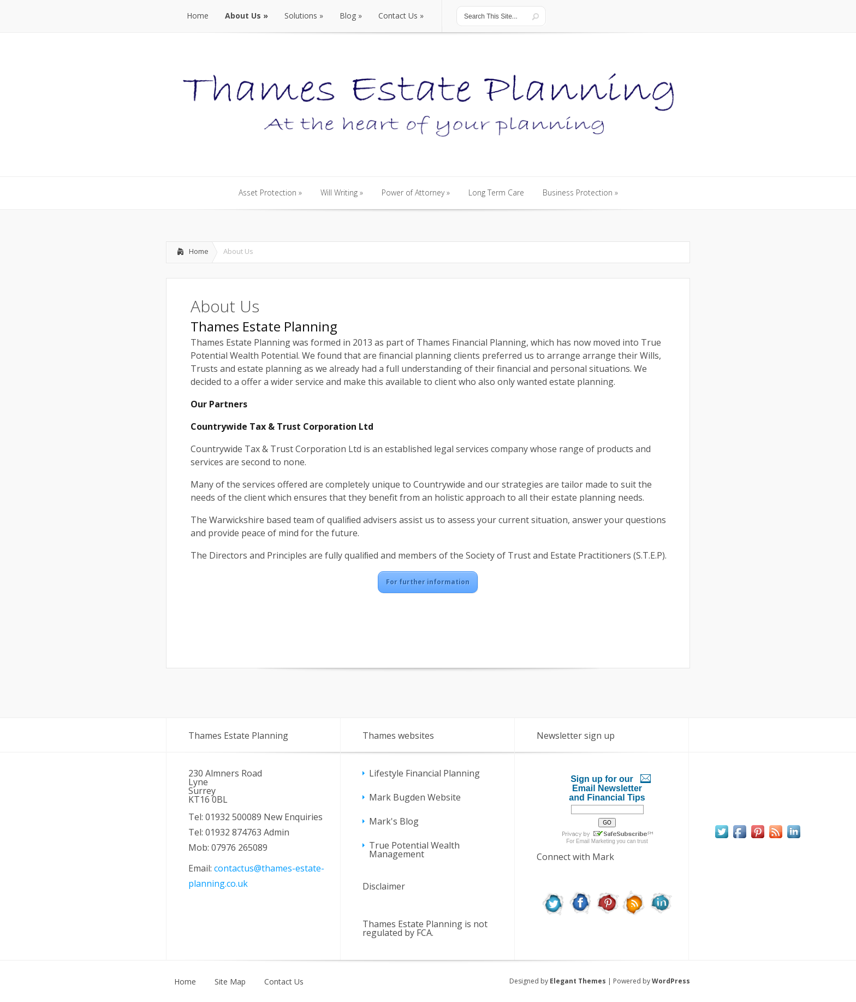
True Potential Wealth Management (414, 849)
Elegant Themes (578, 981)
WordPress (671, 981)
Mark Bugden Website (415, 797)
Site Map (230, 982)
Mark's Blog (394, 821)
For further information (427, 581)
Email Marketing (595, 841)
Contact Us (284, 982)
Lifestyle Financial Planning (424, 773)
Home (199, 251)
